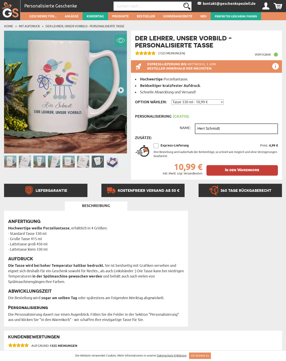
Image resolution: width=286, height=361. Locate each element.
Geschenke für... (43, 17)
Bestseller (146, 17)
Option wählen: (151, 102)
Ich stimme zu (200, 355)
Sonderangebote (177, 17)
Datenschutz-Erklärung (171, 355)
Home (8, 26)
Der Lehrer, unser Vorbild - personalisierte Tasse (85, 26)
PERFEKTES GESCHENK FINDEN (236, 16)
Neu (203, 17)
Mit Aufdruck (29, 26)
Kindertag (95, 17)
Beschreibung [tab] (96, 206)
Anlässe (72, 17)
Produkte (120, 17)
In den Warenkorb (242, 170)
